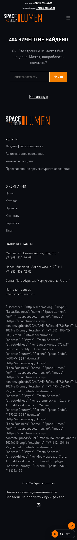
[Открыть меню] (68, 17)
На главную (38, 96)
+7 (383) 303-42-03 (45, 8)
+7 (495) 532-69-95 (42, 3)
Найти (58, 77)
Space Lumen (44, 483)
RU (55, 534)
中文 (68, 534)
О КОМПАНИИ (16, 186)
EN (61, 534)
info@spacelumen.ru (20, 294)
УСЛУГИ (12, 139)
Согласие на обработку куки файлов (35, 497)
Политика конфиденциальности (31, 492)
